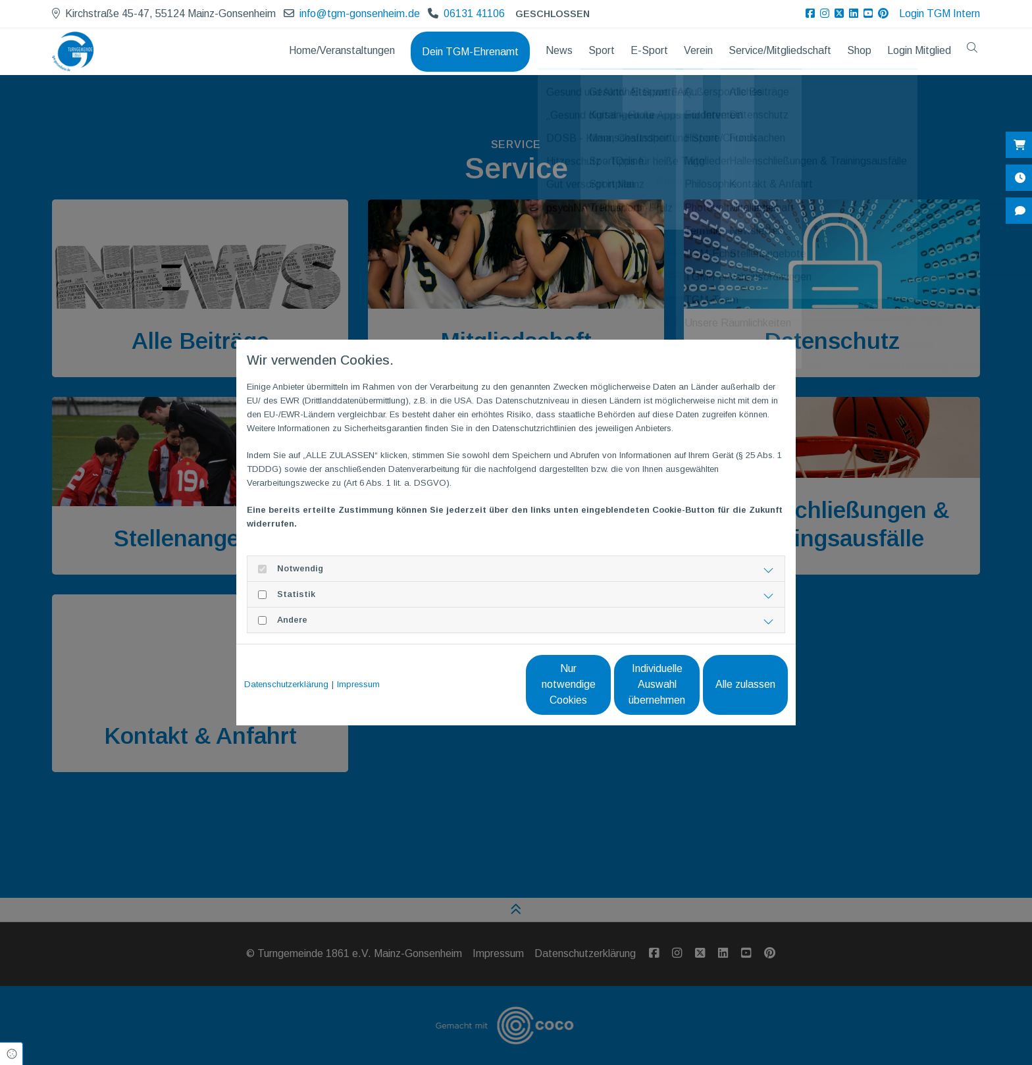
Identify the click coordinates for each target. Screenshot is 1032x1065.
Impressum (358, 684)
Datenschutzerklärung (286, 684)
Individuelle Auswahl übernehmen (602, 684)
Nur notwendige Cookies (476, 684)
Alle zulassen (727, 684)
